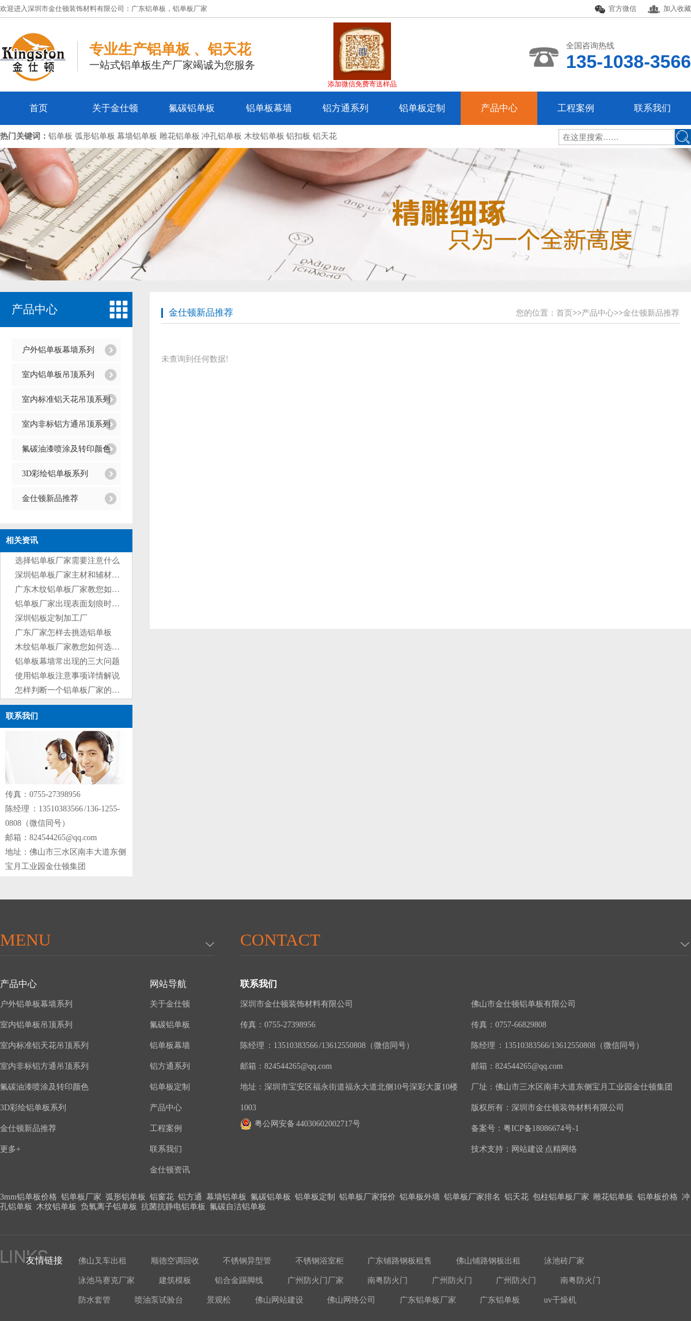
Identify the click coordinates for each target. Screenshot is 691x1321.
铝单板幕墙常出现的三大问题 (67, 661)
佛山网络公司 (351, 1300)
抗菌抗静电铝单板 (173, 1206)
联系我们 (652, 108)
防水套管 (94, 1300)
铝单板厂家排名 (472, 1197)
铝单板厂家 (190, 9)
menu (25, 939)
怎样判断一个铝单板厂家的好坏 (71, 690)
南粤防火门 (387, 1280)
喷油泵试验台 (159, 1300)
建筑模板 (175, 1280)
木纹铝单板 (56, 1206)
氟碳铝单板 (192, 108)
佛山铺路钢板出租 (488, 1261)
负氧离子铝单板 (109, 1206)
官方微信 (615, 9)
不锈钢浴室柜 (319, 1261)
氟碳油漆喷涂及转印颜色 (66, 449)
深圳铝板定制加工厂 (51, 618)
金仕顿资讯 (170, 1170)
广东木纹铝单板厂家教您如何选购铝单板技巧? (97, 589)
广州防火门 (452, 1280)
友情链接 (44, 1260)
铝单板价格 (657, 1197)
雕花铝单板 (613, 1197)
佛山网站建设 (279, 1300)
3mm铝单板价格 (28, 1197)
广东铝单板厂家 (428, 1300)
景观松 (219, 1300)
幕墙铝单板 (226, 1197)
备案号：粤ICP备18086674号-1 (525, 1128)
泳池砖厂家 (564, 1261)
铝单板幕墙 (269, 108)
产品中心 (499, 108)
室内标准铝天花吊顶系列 (66, 399)
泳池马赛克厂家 (106, 1280)
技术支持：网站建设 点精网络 (524, 1149)
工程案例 (575, 108)
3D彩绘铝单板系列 (55, 473)
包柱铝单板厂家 (561, 1197)
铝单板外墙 (420, 1197)
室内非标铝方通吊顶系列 (66, 424)
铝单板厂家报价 (367, 1197)
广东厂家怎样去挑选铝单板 (63, 632)
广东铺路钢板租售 (399, 1261)
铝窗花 (162, 1197)
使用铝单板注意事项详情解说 (67, 675)
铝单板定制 (422, 108)
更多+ (10, 1149)
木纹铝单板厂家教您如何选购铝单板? (81, 647)
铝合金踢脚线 (239, 1280)
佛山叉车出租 (102, 1261)
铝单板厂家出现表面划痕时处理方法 (79, 603)
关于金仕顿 (115, 108)
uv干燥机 (560, 1300)
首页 (38, 108)
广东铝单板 (148, 9)
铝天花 (516, 1197)
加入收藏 (669, 9)
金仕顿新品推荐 (50, 498)
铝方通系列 (345, 108)
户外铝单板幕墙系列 (58, 350)
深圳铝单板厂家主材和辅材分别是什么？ (87, 575)
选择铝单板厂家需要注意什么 (67, 560)
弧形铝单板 (125, 1197)
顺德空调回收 (175, 1261)
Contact (280, 939)
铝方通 (190, 1197)
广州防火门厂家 (315, 1280)
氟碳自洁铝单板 (238, 1206)
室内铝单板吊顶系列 (58, 374)
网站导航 (168, 984)
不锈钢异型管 (247, 1261)
